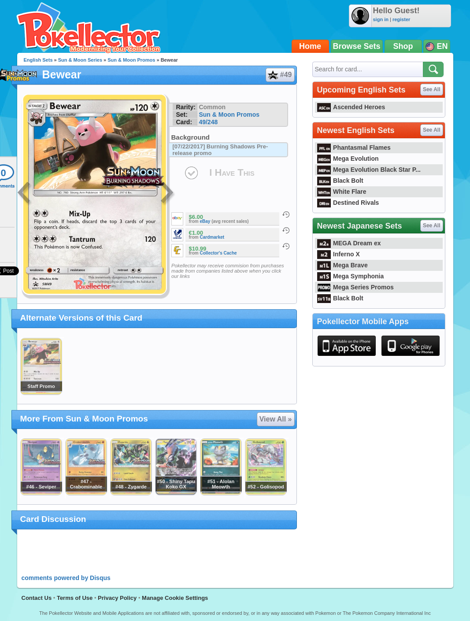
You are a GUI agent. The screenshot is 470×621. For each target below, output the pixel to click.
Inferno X (338, 254)
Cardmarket (212, 237)
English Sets (38, 60)
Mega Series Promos (355, 287)
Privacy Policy (117, 598)
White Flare (341, 191)
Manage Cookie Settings (175, 598)
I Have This (231, 172)
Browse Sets (357, 46)
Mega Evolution (348, 158)
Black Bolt (340, 180)
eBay (205, 221)
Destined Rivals (348, 202)
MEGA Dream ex (349, 243)
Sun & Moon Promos (131, 60)
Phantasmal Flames (354, 147)
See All (431, 89)
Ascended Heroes (351, 107)
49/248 (208, 122)
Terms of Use (75, 598)
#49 (279, 75)
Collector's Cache (218, 253)
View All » (275, 419)
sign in (381, 19)
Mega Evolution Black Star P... (369, 169)
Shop (403, 46)
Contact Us (37, 598)
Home (310, 46)
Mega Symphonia (350, 276)
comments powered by (66, 577)
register (401, 19)
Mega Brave (342, 265)
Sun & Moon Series (80, 60)
